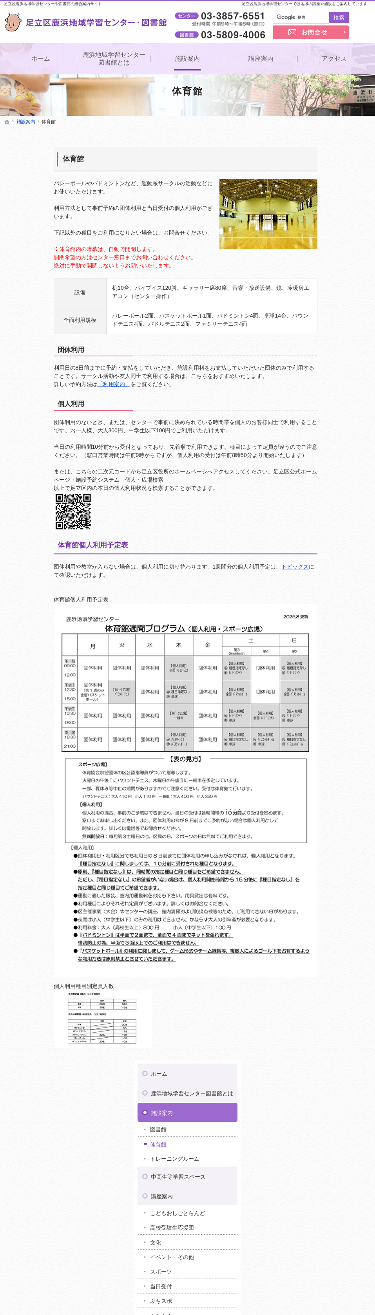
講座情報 (303, 561)
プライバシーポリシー (320, 618)
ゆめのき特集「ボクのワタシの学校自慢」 (328, 473)
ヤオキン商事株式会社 (328, 798)
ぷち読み (303, 401)
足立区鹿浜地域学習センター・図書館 (235, 1297)
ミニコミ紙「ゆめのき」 (322, 456)
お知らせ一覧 (309, 515)
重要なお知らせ (311, 531)
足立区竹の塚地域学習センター (324, 873)
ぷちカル (303, 387)
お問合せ (304, 598)
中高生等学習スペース (320, 248)
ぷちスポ (303, 372)
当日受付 (303, 357)
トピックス (245, 567)
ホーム (301, 138)
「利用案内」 (64, 384)
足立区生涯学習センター (316, 857)
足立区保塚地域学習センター (322, 914)
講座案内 (304, 267)
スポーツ (303, 343)
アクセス (304, 419)
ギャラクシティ (305, 922)
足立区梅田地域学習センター (322, 824)
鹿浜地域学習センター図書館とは (328, 161)
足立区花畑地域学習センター (322, 906)
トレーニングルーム (317, 230)
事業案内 (304, 439)
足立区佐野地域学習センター (322, 848)
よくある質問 (309, 495)
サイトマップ (309, 657)
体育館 (23, 159)
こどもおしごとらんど (319, 284)
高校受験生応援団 (314, 299)
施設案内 (304, 184)
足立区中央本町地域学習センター (327, 881)
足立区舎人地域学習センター (322, 898)
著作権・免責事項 (315, 637)
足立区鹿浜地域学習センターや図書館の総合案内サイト (53, 4)
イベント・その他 (314, 328)
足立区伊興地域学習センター (322, 816)
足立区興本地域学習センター (322, 832)
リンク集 (304, 579)
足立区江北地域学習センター (322, 840)
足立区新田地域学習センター (322, 865)
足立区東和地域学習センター (322, 890)
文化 (297, 314)
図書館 (300, 201)
